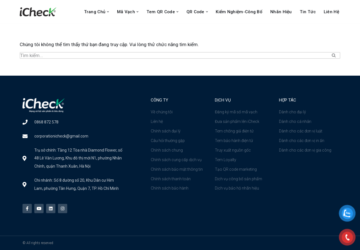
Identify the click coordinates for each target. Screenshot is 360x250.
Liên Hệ (331, 11)
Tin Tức (308, 11)
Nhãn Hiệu (281, 11)
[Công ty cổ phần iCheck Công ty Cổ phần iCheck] (39, 11)
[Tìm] (174, 55)
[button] (108, 12)
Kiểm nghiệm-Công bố (239, 11)
